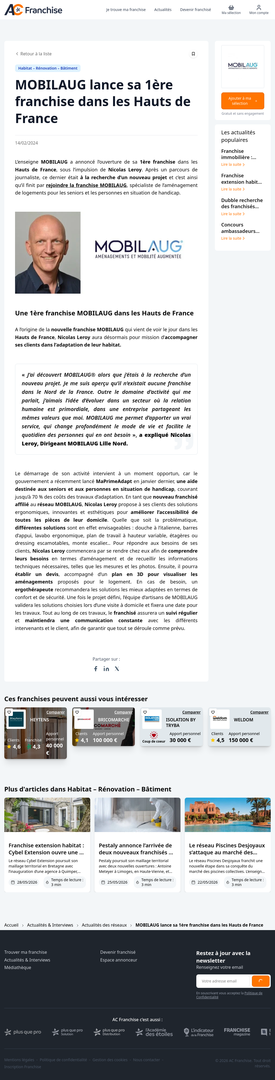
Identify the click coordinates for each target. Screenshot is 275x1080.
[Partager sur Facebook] (95, 668)
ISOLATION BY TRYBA (181, 722)
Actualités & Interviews (50, 925)
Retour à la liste (33, 54)
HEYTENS (39, 720)
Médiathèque (17, 967)
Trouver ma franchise (25, 952)
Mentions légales (19, 1059)
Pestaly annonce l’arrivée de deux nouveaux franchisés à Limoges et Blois (135, 852)
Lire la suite (233, 164)
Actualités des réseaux (104, 925)
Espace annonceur (118, 960)
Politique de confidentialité (63, 1059)
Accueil (11, 925)
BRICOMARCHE (113, 720)
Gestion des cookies (110, 1059)
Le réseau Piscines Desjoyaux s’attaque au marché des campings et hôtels (227, 852)
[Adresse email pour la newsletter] (223, 981)
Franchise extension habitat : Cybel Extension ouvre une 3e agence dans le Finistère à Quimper (47, 856)
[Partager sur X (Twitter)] (117, 668)
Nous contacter (146, 1059)
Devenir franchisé (117, 952)
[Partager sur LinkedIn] (106, 668)
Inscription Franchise (22, 1066)
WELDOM (243, 720)
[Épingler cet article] (193, 53)
